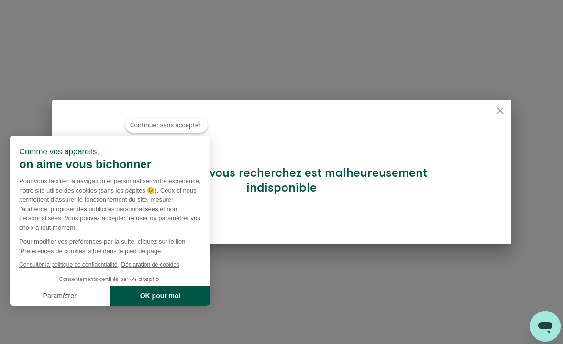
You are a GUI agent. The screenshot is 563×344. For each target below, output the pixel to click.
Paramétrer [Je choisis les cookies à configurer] (60, 296)
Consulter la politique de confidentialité (68, 264)
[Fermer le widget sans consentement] (166, 125)
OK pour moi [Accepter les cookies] (160, 296)
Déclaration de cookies (150, 264)
